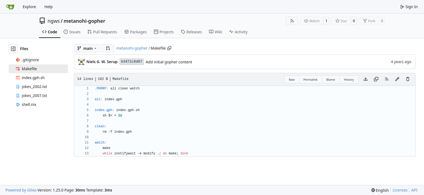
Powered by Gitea (21, 190)
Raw (292, 79)
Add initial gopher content (169, 61)
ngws (54, 21)
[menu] (380, 190)
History (349, 79)
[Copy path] (169, 48)
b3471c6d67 (131, 62)
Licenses (400, 190)
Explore (29, 6)
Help (48, 6)
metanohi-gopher (84, 21)
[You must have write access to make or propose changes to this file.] (407, 79)
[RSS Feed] (292, 21)
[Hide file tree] (13, 48)
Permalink (310, 79)
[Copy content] (376, 79)
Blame (330, 79)
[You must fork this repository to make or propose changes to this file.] (397, 79)
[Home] (10, 7)
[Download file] (365, 79)
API (414, 190)
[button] (107, 48)
